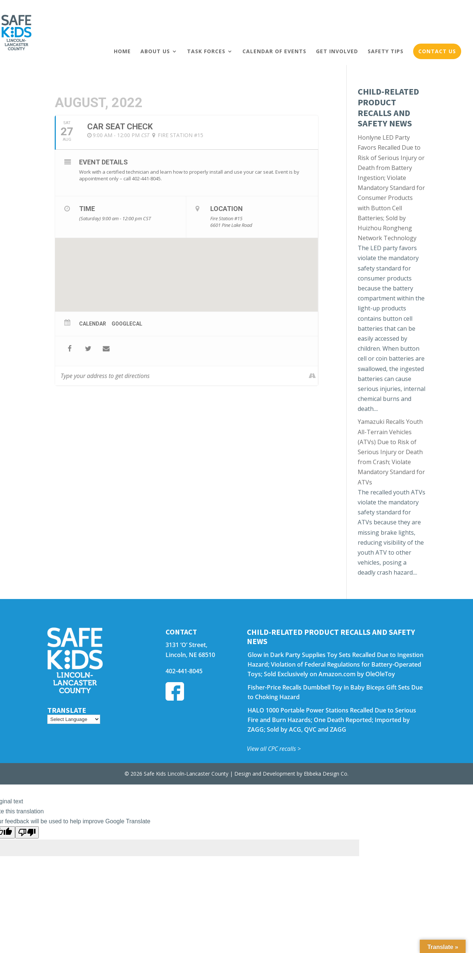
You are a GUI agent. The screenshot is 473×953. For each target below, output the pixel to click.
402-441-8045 (184, 671)
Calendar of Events (274, 51)
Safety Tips (386, 51)
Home (122, 51)
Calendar (92, 324)
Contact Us (437, 51)
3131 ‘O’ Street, (186, 645)
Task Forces (206, 51)
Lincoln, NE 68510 (190, 655)
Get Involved (337, 51)
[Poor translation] (27, 832)
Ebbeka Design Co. (326, 773)
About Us (155, 51)
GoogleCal (127, 324)
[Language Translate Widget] (73, 719)
